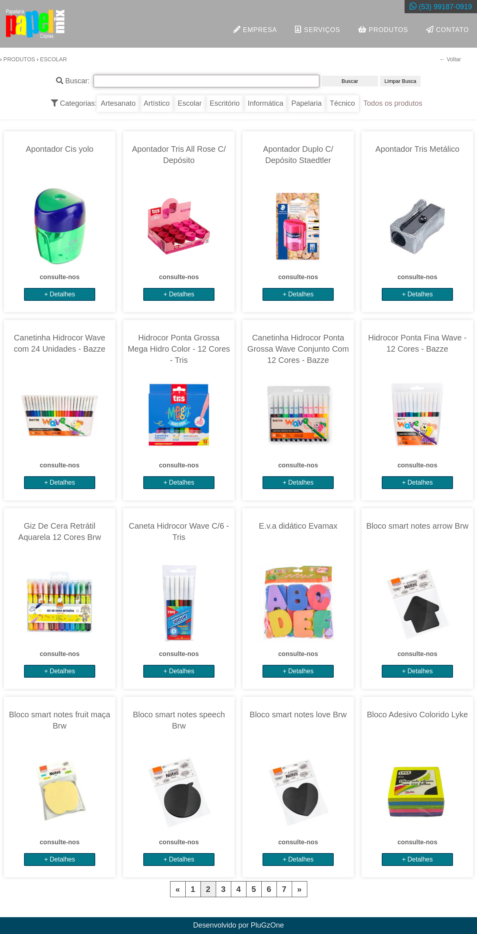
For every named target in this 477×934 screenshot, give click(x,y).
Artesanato (118, 104)
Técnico (342, 104)
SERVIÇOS (317, 29)
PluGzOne (267, 926)
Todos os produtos (392, 104)
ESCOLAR (53, 59)
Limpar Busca (400, 82)
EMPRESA (255, 29)
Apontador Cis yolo (60, 149)
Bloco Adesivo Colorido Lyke (417, 715)
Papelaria (306, 104)
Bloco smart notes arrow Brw (417, 526)
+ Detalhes (59, 294)
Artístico (157, 104)
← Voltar (450, 59)
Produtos (19, 59)
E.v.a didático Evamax (298, 526)
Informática (265, 104)
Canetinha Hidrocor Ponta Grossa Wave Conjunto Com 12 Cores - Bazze (298, 349)
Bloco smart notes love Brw (298, 715)
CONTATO (447, 29)
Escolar (190, 104)
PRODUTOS (383, 29)
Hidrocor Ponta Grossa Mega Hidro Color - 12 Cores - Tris (179, 349)
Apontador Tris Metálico (417, 149)
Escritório (225, 104)
